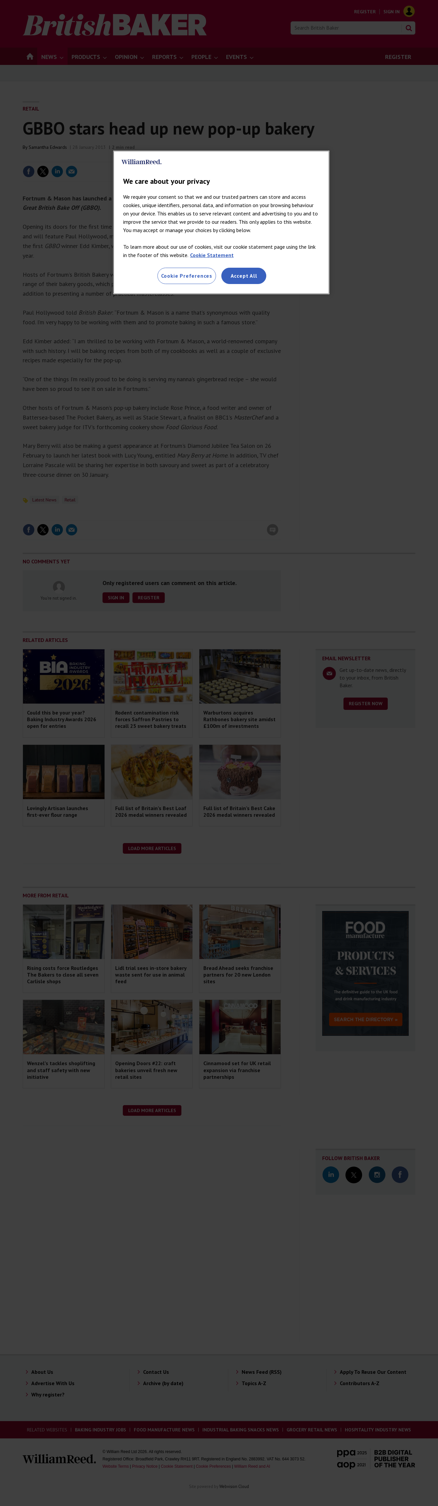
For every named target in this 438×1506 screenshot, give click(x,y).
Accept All (244, 275)
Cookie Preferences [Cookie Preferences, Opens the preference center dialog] (186, 275)
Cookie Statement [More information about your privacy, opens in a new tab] (212, 255)
